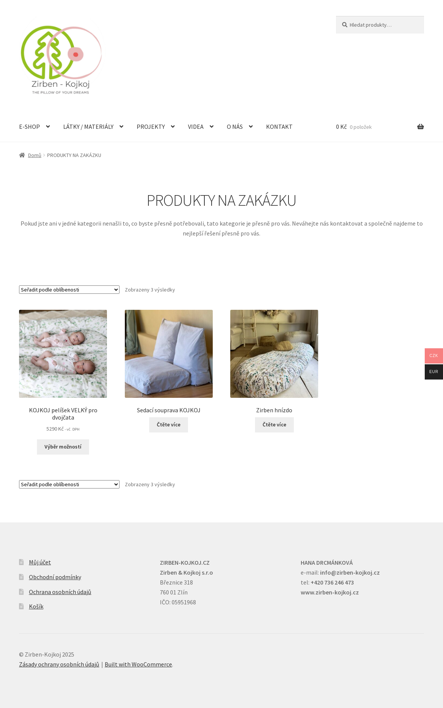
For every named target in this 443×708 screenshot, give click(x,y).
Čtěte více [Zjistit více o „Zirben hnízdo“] (274, 424)
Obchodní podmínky (55, 577)
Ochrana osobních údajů (60, 592)
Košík (36, 606)
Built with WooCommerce (138, 664)
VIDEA (196, 126)
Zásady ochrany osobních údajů (59, 664)
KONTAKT (279, 126)
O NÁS (235, 126)
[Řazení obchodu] (69, 289)
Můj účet (40, 562)
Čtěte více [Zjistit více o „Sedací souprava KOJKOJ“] (168, 424)
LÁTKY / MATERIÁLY (88, 126)
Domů (34, 155)
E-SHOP (29, 126)
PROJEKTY (151, 126)
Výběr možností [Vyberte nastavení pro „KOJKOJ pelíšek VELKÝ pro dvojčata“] (63, 446)
